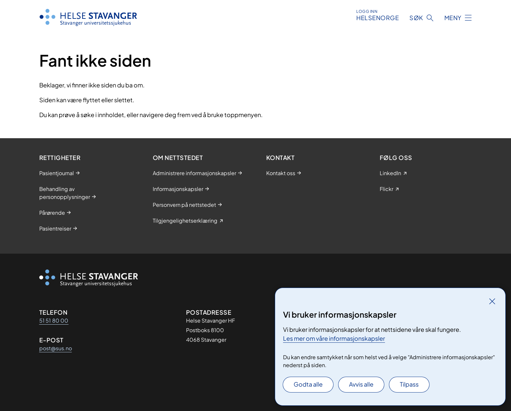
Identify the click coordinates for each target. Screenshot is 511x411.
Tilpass (409, 384)
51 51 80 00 (54, 320)
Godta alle (308, 384)
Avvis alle (361, 384)
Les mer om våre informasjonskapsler (334, 338)
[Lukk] (492, 301)
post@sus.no (55, 348)
